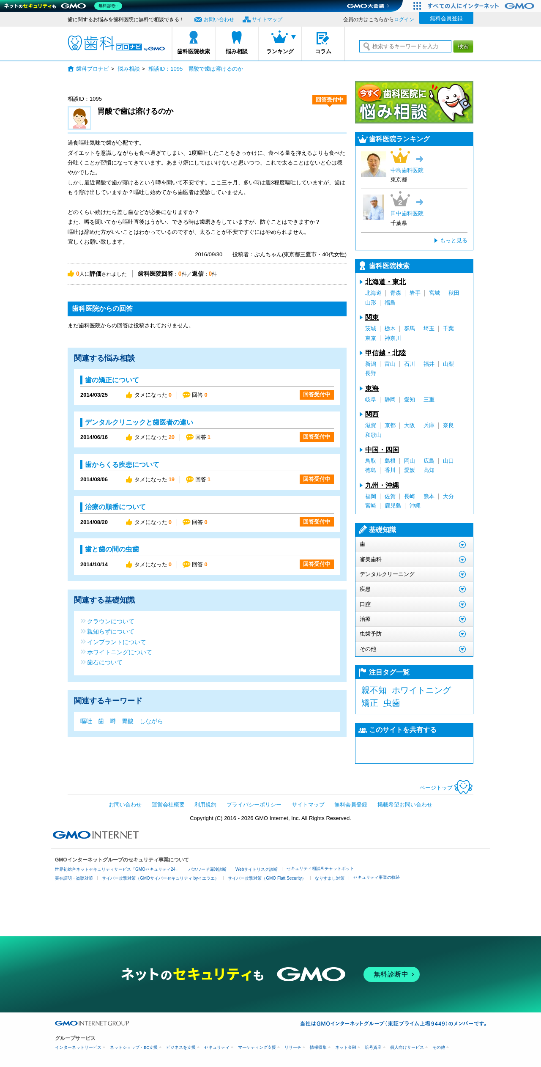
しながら (151, 721)
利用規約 (205, 804)
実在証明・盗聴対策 (74, 878)
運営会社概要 (168, 804)
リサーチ (292, 1047)
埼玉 (429, 328)
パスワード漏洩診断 (208, 869)
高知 (429, 470)
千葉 (448, 328)
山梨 (448, 364)
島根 (390, 461)
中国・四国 (382, 449)
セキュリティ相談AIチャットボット (320, 868)
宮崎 (370, 505)
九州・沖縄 (382, 485)
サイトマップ (267, 19)
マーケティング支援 (257, 1047)
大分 (448, 496)
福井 (429, 364)
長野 (370, 373)
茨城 (370, 328)
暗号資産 (373, 1047)
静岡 (390, 399)
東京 (370, 338)
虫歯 (391, 703)
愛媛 (409, 470)
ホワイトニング (421, 690)
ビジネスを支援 (181, 1047)
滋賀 (370, 425)
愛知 (409, 399)
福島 (390, 302)
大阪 (409, 425)
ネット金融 (345, 1047)
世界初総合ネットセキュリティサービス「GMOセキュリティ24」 (117, 869)
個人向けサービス (407, 1047)
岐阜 (370, 399)
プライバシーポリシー (254, 804)
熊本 (429, 496)
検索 (463, 46)
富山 (390, 364)
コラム (323, 51)
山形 (370, 302)
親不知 (374, 690)
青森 (395, 293)
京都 (390, 425)
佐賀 (390, 496)
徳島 (370, 470)
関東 (372, 317)
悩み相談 (237, 51)
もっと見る (453, 240)
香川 (390, 470)
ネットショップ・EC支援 (134, 1047)
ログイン (404, 19)
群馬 (409, 328)
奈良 (448, 425)
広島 (429, 461)
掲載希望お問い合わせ (404, 804)
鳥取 (370, 461)
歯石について (105, 662)
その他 (438, 1047)
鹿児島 (393, 505)
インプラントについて (116, 642)
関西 (372, 414)
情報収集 (318, 1047)
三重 (429, 399)
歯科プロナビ (116, 43)
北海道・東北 (385, 281)
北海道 (373, 293)
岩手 (415, 293)
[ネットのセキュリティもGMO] (65, 6)
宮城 (434, 293)
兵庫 (429, 425)
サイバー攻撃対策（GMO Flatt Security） (267, 878)
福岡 (370, 496)
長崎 (409, 496)
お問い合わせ (219, 19)
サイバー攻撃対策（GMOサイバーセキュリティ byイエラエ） (160, 878)
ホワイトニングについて (119, 652)
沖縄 (415, 505)
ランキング (280, 51)
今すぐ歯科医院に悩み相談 (414, 102)
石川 (409, 364)
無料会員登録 (446, 18)
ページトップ (446, 787)
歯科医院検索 (193, 51)
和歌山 (373, 435)
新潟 (370, 364)
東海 (372, 388)
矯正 (369, 703)
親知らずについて (110, 631)
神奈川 (393, 338)
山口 (448, 461)
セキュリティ (217, 1047)
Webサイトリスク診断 (256, 869)
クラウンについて (110, 621)
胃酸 (128, 721)
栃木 (390, 328)
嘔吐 (86, 721)
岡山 (409, 461)
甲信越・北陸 (385, 353)
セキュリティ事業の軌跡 (376, 877)
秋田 (453, 293)
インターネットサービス (78, 1047)
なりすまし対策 (329, 878)
